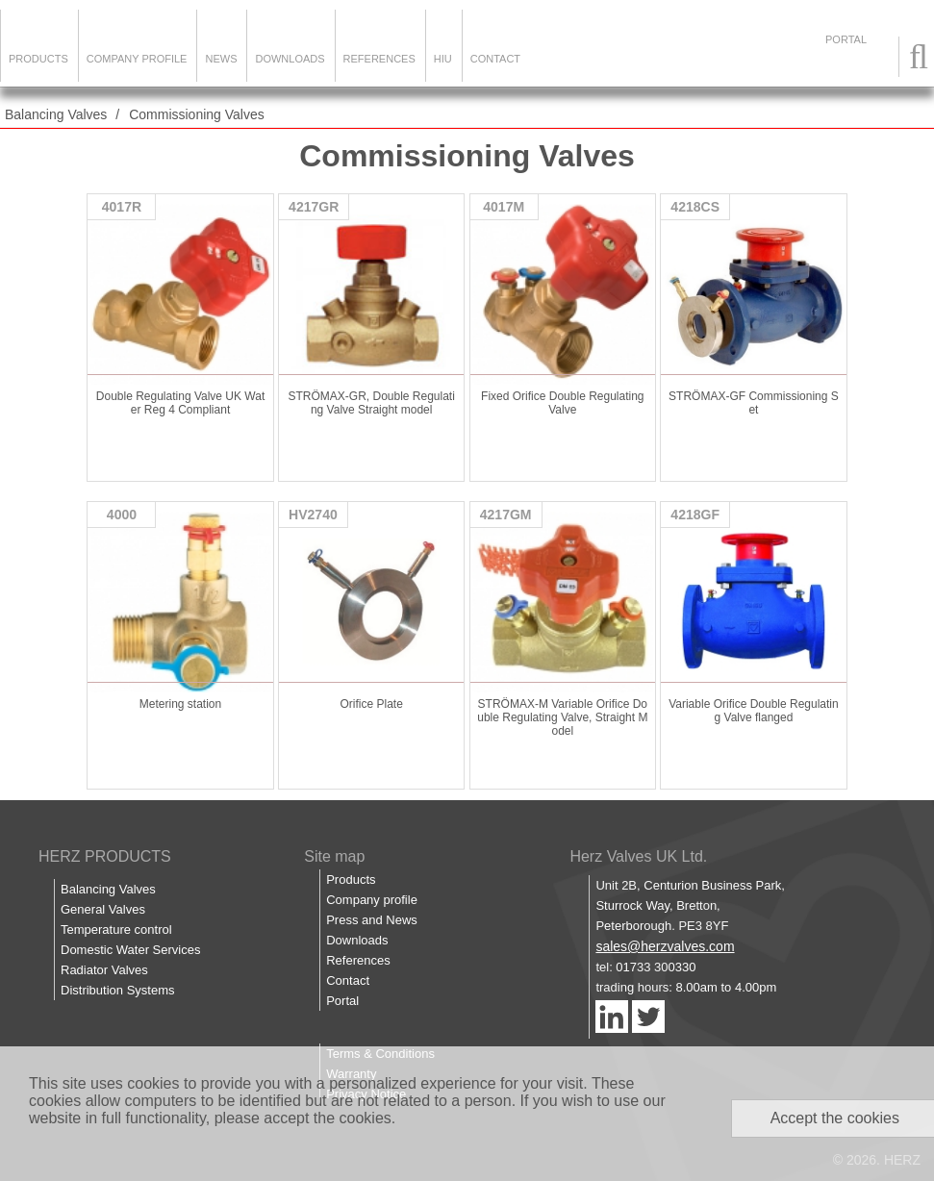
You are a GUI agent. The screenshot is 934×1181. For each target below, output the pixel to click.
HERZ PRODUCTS (104, 856)
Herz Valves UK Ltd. (638, 856)
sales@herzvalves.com (664, 946)
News (221, 58)
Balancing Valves (56, 114)
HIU (443, 58)
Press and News (371, 920)
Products (38, 58)
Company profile (371, 899)
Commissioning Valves (197, 114)
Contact (495, 58)
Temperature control (116, 929)
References (379, 58)
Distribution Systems (117, 990)
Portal (342, 1000)
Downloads (289, 58)
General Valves (103, 909)
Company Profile (137, 58)
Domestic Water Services (130, 949)
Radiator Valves (104, 970)
